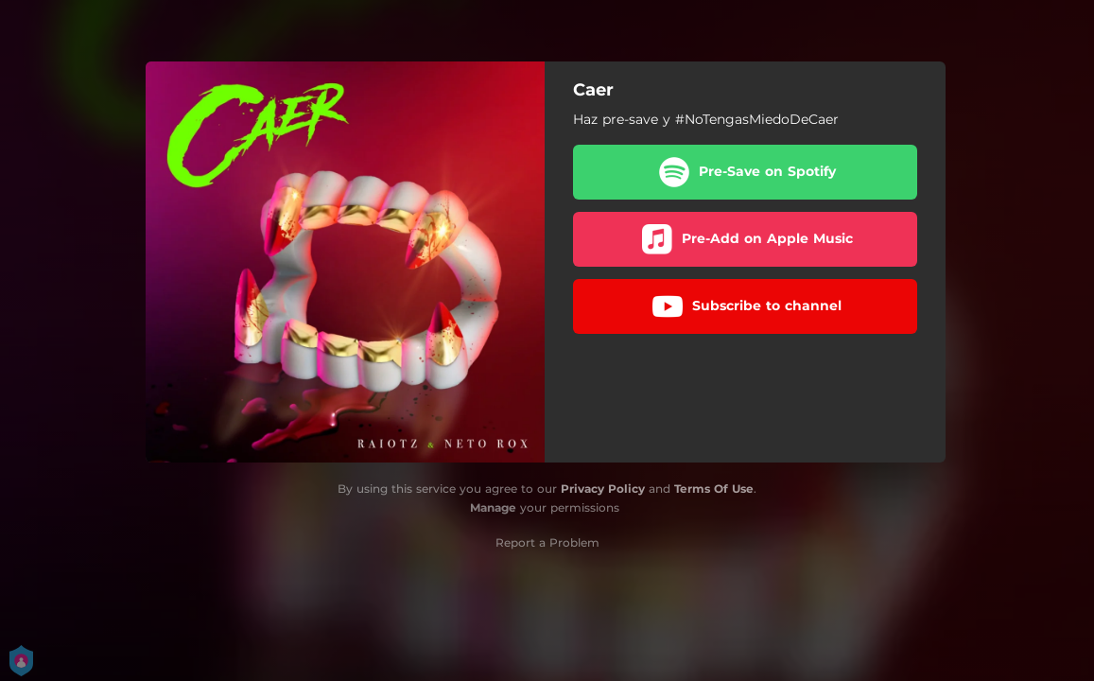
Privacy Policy (603, 488)
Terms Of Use (714, 488)
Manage (493, 507)
